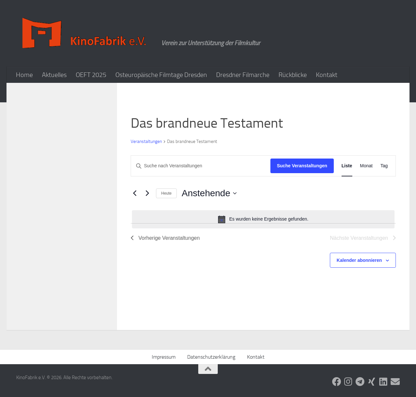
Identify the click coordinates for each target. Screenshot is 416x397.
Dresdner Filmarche (242, 75)
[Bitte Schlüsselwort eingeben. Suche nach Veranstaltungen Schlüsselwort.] (200, 166)
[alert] (263, 219)
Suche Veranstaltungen (302, 165)
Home (24, 75)
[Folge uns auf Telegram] (360, 381)
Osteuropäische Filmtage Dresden (161, 75)
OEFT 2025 (91, 75)
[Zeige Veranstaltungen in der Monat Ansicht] (366, 166)
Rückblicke (293, 75)
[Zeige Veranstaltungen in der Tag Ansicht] (384, 166)
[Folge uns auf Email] (395, 381)
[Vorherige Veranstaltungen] (134, 193)
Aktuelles (54, 75)
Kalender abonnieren (359, 260)
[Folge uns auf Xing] (371, 381)
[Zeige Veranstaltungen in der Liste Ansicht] (347, 166)
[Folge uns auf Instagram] (348, 381)
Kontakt (326, 75)
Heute (166, 193)
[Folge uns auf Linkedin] (383, 381)
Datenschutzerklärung (211, 357)
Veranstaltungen (146, 141)
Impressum (164, 357)
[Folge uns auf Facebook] (336, 381)
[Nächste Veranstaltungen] (147, 193)
